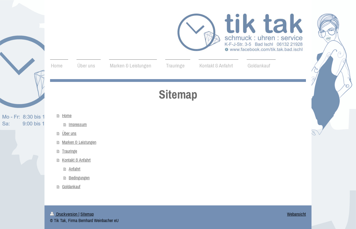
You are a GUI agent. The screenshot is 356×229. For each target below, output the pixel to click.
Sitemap (87, 214)
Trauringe (69, 151)
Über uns (69, 133)
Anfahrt (74, 168)
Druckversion (64, 214)
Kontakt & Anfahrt (76, 159)
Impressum (78, 124)
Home (66, 115)
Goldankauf (71, 186)
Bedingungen (79, 177)
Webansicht (296, 214)
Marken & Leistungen (79, 142)
